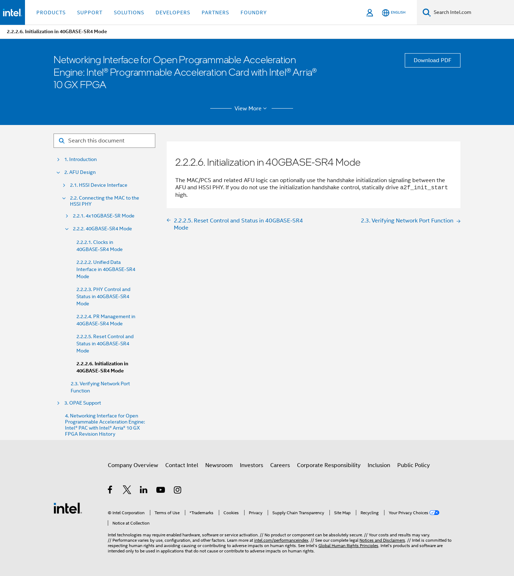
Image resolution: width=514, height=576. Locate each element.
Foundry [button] (254, 12)
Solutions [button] (129, 12)
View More (252, 108)
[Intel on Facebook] (110, 491)
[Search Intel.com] (472, 12)
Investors (251, 465)
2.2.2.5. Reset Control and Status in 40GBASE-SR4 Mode (104, 343)
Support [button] (89, 12)
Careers (280, 465)
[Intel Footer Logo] (68, 507)
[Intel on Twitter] (127, 491)
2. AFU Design (80, 172)
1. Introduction (80, 159)
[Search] (427, 12)
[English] (393, 12)
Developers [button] (173, 12)
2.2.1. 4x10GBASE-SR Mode (104, 216)
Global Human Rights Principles (348, 545)
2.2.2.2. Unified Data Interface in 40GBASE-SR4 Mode (105, 269)
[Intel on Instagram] (177, 491)
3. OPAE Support (82, 403)
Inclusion (379, 465)
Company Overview (133, 465)
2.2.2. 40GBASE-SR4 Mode (102, 229)
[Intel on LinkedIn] (144, 491)
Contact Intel (181, 465)
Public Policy (413, 465)
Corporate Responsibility (329, 465)
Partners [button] (215, 12)
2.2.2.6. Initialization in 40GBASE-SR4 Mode (102, 367)
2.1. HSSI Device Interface (98, 185)
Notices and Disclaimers (382, 540)
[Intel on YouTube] (161, 491)
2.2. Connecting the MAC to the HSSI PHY (104, 201)
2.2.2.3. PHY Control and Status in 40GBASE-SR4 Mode (103, 296)
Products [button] (51, 12)
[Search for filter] (104, 141)
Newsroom (219, 465)
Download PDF (433, 60)
